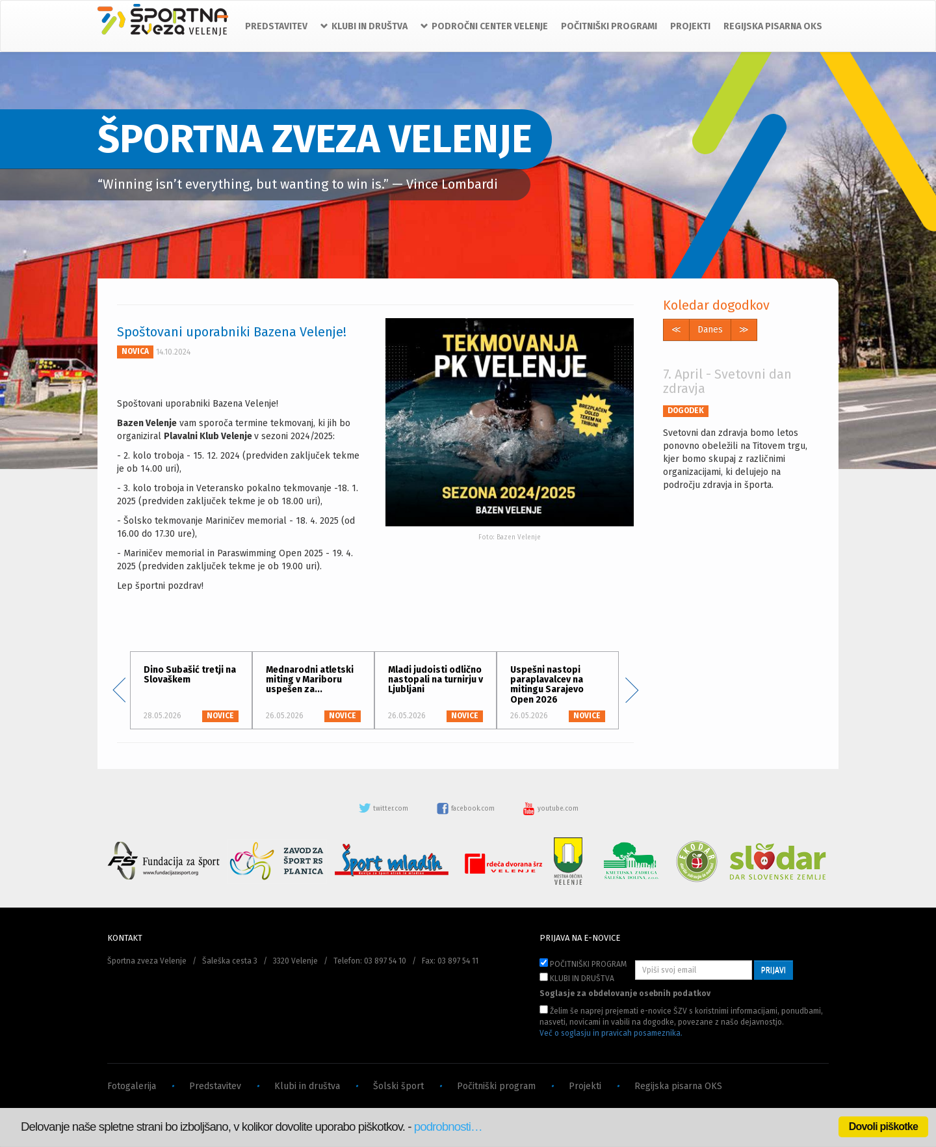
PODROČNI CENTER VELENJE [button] (484, 26)
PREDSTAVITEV (276, 26)
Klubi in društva (307, 1086)
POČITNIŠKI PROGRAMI (609, 26)
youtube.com (550, 809)
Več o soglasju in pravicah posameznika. (611, 1033)
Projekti (585, 1086)
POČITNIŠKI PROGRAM (583, 963)
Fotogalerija (131, 1086)
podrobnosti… (448, 1126)
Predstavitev (215, 1086)
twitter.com (384, 809)
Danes (710, 329)
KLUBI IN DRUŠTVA (577, 978)
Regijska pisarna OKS (678, 1086)
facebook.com (466, 809)
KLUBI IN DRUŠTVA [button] (364, 26)
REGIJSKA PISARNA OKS (772, 26)
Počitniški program (496, 1086)
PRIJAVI (773, 970)
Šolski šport (398, 1086)
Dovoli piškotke (883, 1126)
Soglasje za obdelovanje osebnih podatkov (625, 993)
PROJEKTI (690, 26)
